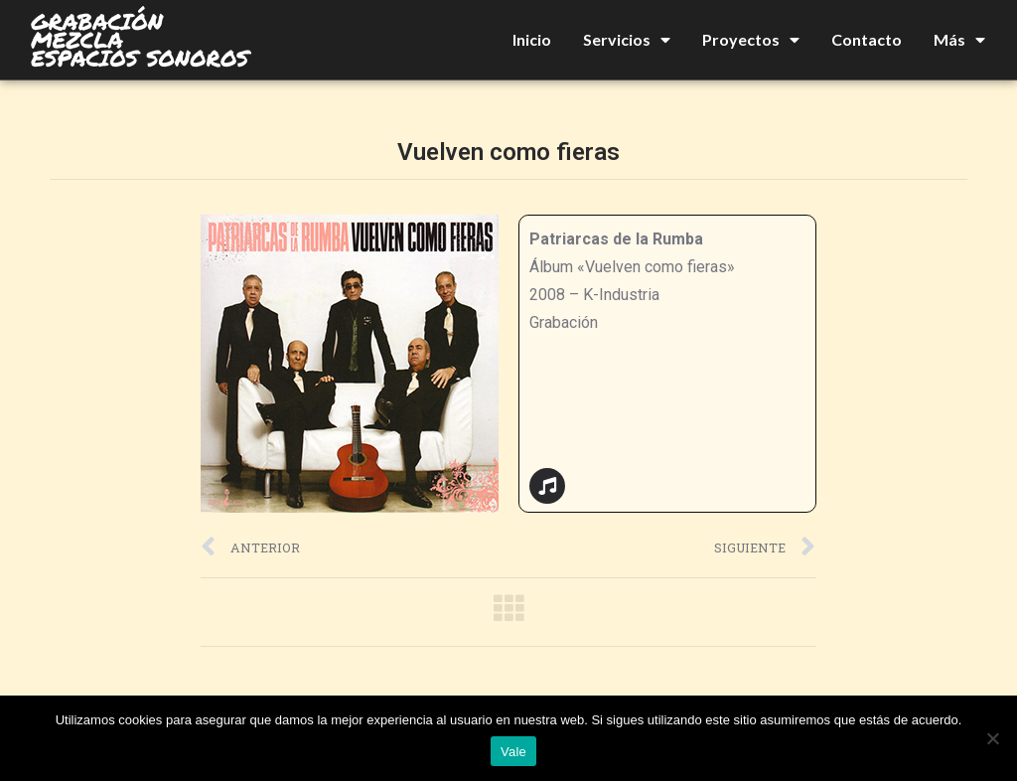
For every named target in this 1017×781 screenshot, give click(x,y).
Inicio (531, 39)
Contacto (866, 39)
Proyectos (750, 40)
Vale (513, 751)
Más (959, 40)
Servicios (626, 40)
